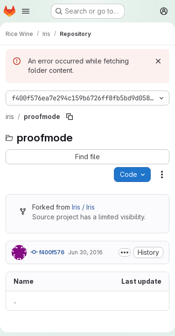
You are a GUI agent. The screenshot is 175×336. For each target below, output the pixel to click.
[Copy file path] (69, 116)
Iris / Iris (83, 207)
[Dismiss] (158, 61)
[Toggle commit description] (125, 252)
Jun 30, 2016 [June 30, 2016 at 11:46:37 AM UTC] (85, 252)
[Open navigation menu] (25, 11)
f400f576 (47, 252)
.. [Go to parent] (15, 301)
